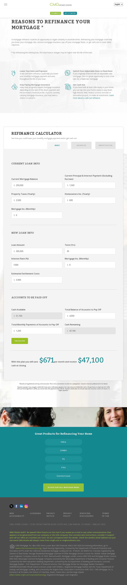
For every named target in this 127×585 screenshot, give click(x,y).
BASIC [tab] (57, 145)
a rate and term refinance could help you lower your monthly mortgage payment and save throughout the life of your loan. (39, 76)
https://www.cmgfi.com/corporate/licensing (27, 575)
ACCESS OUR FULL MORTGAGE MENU (63, 487)
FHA (63, 467)
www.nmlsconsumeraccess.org (28, 548)
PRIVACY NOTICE (51, 514)
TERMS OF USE (105, 514)
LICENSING (35, 513)
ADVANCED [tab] (81, 145)
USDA (63, 442)
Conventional (63, 476)
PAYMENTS (55, 13)
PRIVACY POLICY (67, 514)
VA (63, 459)
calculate (20, 341)
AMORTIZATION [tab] (105, 145)
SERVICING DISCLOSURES (87, 514)
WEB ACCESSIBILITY (17, 514)
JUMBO (63, 450)
